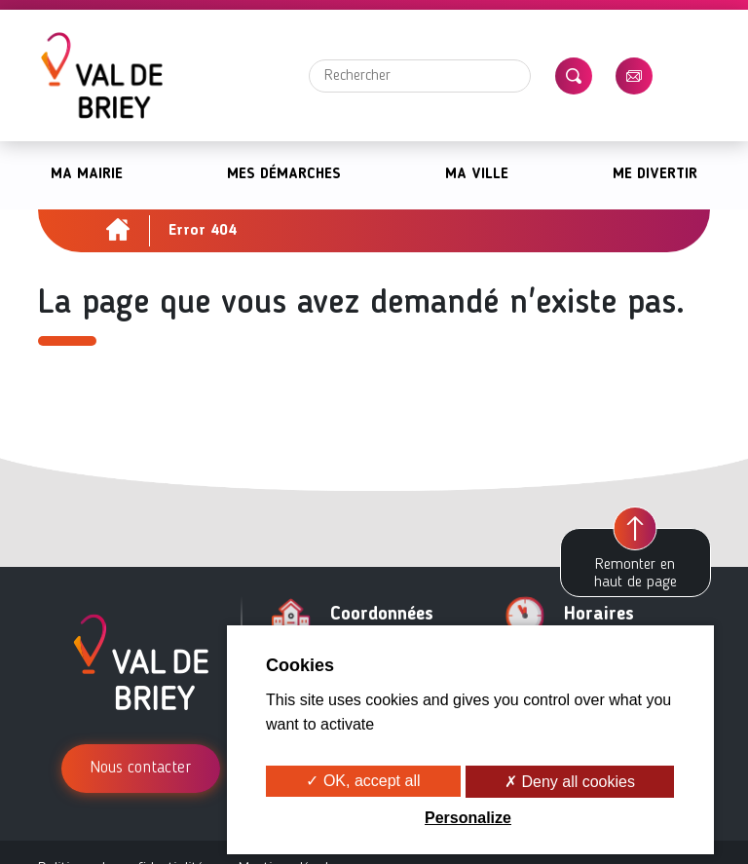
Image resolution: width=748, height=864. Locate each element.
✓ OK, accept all (363, 780)
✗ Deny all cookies (570, 781)
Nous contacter (141, 768)
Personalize (468, 817)
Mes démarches (284, 175)
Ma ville (476, 175)
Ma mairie (87, 175)
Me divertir (655, 175)
